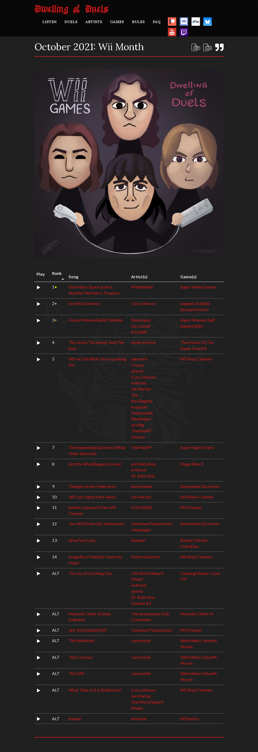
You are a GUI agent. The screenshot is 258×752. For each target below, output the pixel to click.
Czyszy (137, 364)
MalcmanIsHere (146, 556)
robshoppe (141, 529)
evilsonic (139, 382)
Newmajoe (141, 319)
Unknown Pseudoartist (151, 523)
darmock (139, 358)
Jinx (134, 394)
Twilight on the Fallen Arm (92, 486)
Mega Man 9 (191, 463)
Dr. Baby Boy (143, 475)
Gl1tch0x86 (142, 507)
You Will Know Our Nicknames (96, 523)
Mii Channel (191, 507)
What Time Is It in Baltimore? (95, 689)
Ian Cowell (140, 325)
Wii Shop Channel (195, 358)
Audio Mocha (143, 342)
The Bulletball (81, 640)
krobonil (139, 406)
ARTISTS (93, 21)
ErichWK (139, 331)
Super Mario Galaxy (198, 286)
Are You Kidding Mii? (88, 629)
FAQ (157, 21)
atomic (137, 370)
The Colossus (81, 657)
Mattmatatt (142, 286)
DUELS (71, 21)
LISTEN (49, 21)
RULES (138, 21)
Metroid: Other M (196, 613)
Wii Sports (189, 718)
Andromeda (141, 486)
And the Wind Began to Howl (95, 463)
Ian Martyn (141, 388)
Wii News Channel (196, 496)
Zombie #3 (141, 603)
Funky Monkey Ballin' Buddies (96, 319)
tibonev (138, 436)
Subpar (75, 718)
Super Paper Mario (197, 447)
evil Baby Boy (143, 463)
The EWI (76, 673)
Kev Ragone (142, 400)
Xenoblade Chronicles (200, 486)
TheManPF (141, 430)
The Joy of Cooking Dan (90, 573)
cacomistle (141, 640)
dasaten (138, 540)
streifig (137, 424)
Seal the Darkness (84, 303)
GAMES (117, 21)
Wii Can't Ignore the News (92, 496)
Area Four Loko (82, 540)
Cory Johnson (143, 303)
